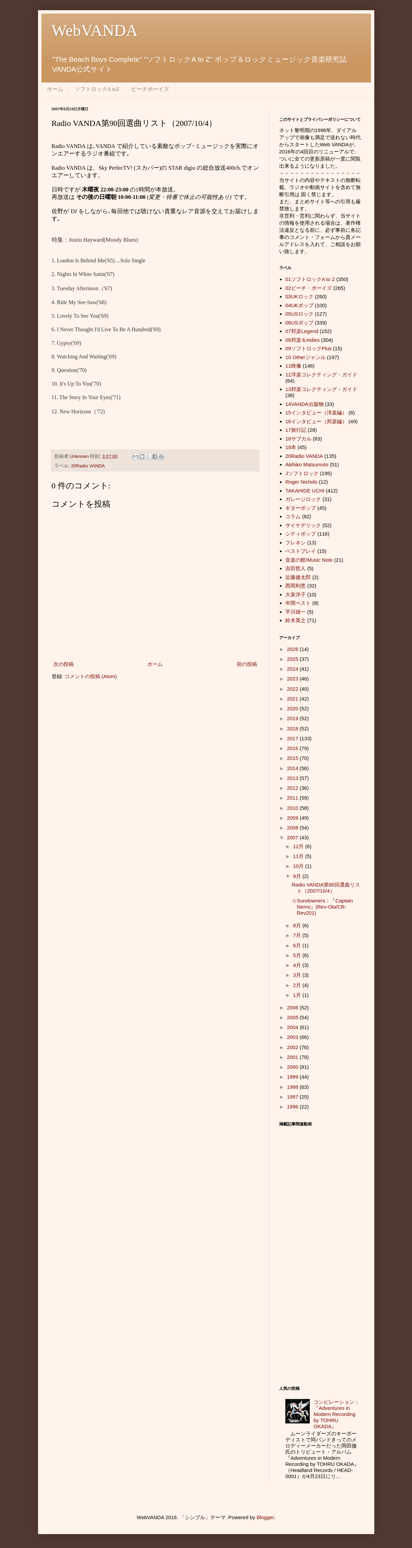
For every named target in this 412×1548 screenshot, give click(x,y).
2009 (293, 818)
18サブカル (298, 439)
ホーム (55, 89)
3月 (298, 975)
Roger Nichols (301, 482)
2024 (293, 669)
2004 (293, 1027)
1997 (293, 1097)
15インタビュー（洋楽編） (316, 412)
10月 (299, 866)
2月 (298, 985)
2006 (293, 1007)
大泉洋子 (295, 594)
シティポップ (300, 534)
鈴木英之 (295, 620)
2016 (293, 748)
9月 (298, 876)
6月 (298, 945)
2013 (293, 778)
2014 (293, 768)
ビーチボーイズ (150, 89)
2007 (293, 837)
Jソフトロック (302, 473)
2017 (293, 738)
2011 (293, 798)
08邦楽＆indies (302, 340)
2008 (293, 828)
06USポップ (299, 322)
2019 (293, 718)
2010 (293, 808)
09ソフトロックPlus (308, 348)
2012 (293, 788)
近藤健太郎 (298, 577)
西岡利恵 (295, 586)
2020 (293, 708)
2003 (293, 1037)
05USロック (299, 314)
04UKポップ (299, 305)
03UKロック (299, 296)
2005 (293, 1017)
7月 (298, 935)
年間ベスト (298, 603)
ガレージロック (303, 499)
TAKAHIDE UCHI (304, 490)
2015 (293, 758)
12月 (299, 846)
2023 (293, 679)
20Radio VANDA (88, 465)
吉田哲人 (295, 568)
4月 (298, 965)
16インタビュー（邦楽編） (316, 421)
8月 (298, 925)
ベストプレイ (300, 551)
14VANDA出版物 (304, 404)
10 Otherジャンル (305, 357)
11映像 (293, 366)
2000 (293, 1067)
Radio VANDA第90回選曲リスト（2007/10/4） (326, 888)
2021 (293, 699)
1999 (293, 1077)
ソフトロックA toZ (97, 89)
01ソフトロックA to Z (310, 279)
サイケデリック (303, 525)
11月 (299, 856)
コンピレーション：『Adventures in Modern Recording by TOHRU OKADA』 (336, 1414)
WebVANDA (95, 30)
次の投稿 (63, 664)
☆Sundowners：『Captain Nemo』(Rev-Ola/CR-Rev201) (322, 907)
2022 (293, 689)
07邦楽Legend (301, 331)
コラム (293, 516)
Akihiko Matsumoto (306, 464)
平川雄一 (295, 612)
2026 (293, 649)
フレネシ (295, 542)
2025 (293, 659)
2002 (293, 1047)
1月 (298, 995)
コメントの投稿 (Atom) (91, 676)
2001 (293, 1057)
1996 (293, 1106)
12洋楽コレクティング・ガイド (321, 374)
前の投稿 (247, 664)
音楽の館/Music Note (309, 560)
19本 (290, 447)
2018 (293, 728)
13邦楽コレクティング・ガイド (321, 389)
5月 (298, 955)
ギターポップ (300, 508)
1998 (293, 1087)
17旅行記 (295, 430)
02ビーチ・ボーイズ (308, 288)
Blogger (265, 1517)
